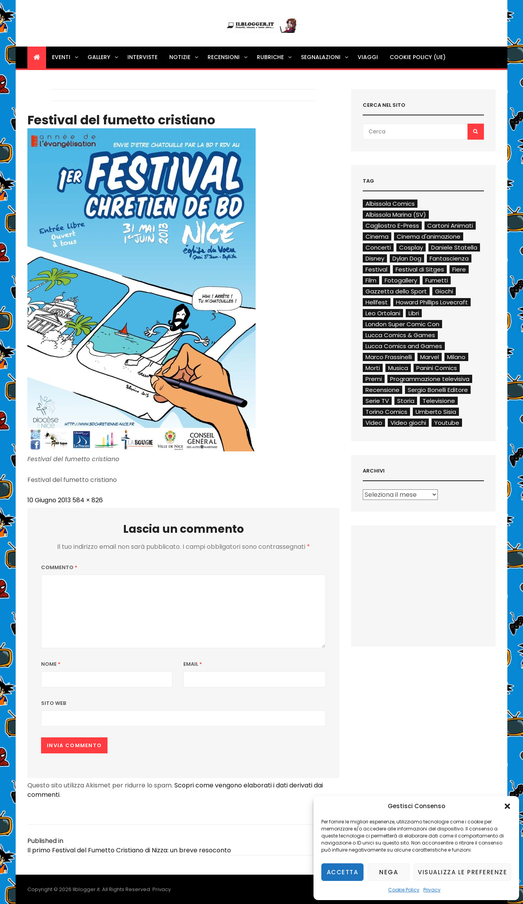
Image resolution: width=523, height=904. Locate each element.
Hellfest (376, 302)
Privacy (432, 889)
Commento (59, 567)
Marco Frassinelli (388, 357)
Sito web (53, 703)
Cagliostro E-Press (392, 225)
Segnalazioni (325, 57)
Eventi (65, 57)
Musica (398, 368)
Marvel (429, 357)
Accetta (342, 872)
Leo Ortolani (382, 313)
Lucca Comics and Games (403, 346)
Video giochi (408, 423)
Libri (413, 313)
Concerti (378, 247)
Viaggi (368, 57)
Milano (456, 357)
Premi (373, 379)
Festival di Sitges (420, 269)
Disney (374, 258)
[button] (507, 806)
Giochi (444, 291)
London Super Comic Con (402, 324)
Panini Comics (436, 368)
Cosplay (411, 247)
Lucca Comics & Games (400, 335)
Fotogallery (401, 280)
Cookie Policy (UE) (418, 57)
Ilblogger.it (86, 889)
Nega (388, 872)
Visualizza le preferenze (462, 872)
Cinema (377, 236)
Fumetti (436, 280)
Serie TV (377, 401)
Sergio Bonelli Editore (438, 390)
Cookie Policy (403, 889)
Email (192, 664)
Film (370, 280)
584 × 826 (87, 500)
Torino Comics (386, 412)
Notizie (184, 57)
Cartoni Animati (450, 225)
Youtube (446, 423)
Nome (51, 664)
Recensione (382, 390)
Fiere (459, 269)
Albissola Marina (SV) (395, 214)
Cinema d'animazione (428, 236)
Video (373, 423)
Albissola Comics (390, 203)
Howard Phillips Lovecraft (432, 302)
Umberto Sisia (436, 412)
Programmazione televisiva (429, 379)
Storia (405, 401)
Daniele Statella (454, 247)
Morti (372, 368)
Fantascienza (449, 258)
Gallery (103, 57)
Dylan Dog (406, 258)
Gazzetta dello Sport (396, 291)
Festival (376, 269)
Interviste (142, 57)
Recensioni (228, 57)
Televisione (439, 401)
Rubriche (275, 57)
